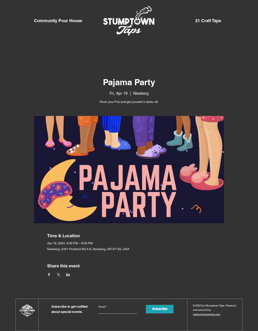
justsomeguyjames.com (206, 314)
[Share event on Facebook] (49, 274)
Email (102, 306)
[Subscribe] (160, 309)
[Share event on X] (58, 274)
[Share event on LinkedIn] (68, 274)
